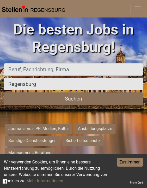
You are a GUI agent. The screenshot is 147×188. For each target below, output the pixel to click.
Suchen (73, 99)
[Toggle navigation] (137, 9)
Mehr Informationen (44, 180)
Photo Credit (137, 182)
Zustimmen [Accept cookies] (129, 162)
